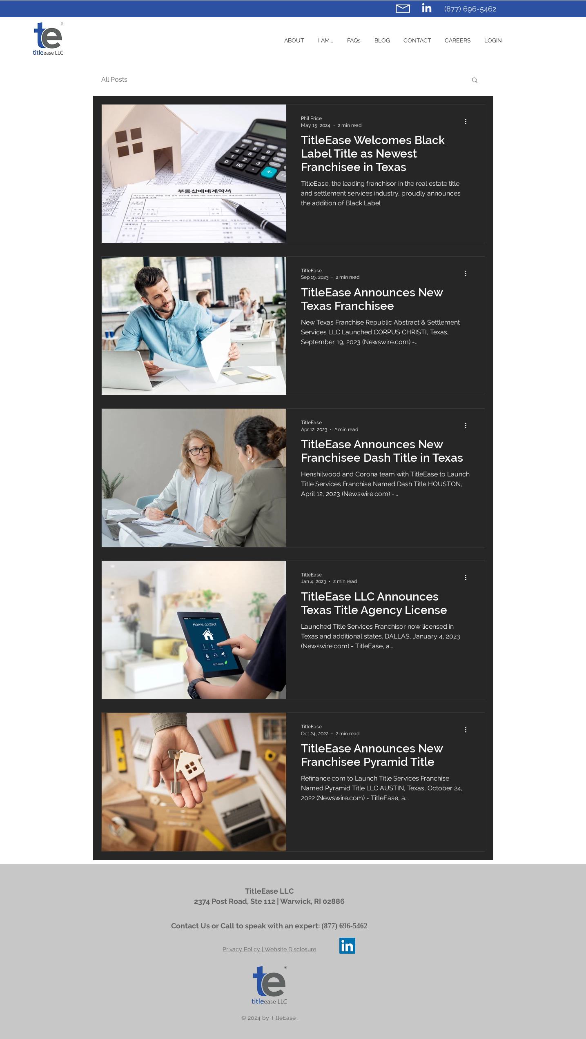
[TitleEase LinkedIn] (426, 8)
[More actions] (469, 121)
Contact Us (190, 925)
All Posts (114, 79)
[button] (325, 40)
